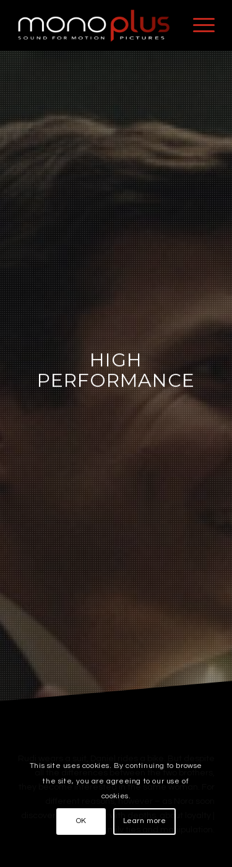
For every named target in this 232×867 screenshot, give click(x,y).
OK (81, 821)
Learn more (144, 821)
